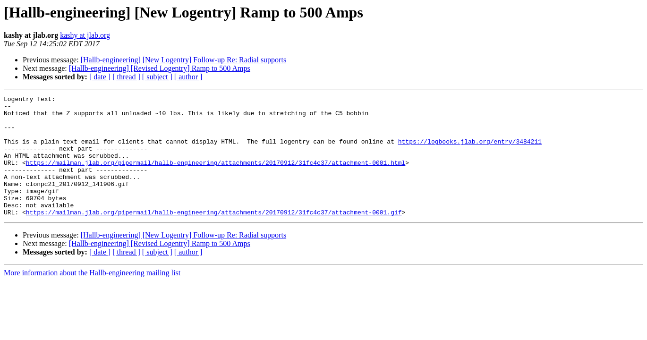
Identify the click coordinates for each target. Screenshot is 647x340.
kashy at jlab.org (85, 35)
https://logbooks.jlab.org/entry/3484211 (470, 151)
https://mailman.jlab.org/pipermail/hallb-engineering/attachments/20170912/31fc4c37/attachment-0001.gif (214, 236)
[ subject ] (157, 77)
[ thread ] (126, 77)
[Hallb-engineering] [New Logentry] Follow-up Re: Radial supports (183, 60)
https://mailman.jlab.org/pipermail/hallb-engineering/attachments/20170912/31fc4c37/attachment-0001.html (215, 176)
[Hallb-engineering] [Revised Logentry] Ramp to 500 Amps (159, 68)
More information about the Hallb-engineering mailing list (92, 297)
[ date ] (100, 77)
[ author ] (188, 77)
